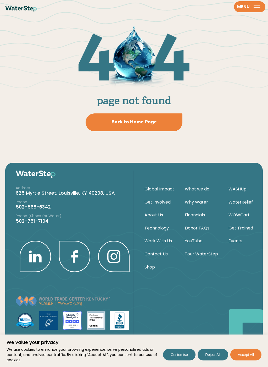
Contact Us (156, 254)
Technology (156, 228)
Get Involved (157, 202)
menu (248, 7)
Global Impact (159, 189)
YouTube (194, 241)
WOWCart (239, 215)
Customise (179, 355)
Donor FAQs (197, 228)
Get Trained (240, 228)
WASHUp (237, 189)
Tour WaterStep (201, 254)
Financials (195, 215)
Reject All (212, 355)
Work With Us (158, 241)
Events (235, 241)
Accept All (246, 355)
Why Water (196, 202)
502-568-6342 (33, 207)
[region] (134, 351)
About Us (153, 215)
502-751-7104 (32, 221)
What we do (197, 189)
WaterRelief (240, 202)
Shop (149, 267)
